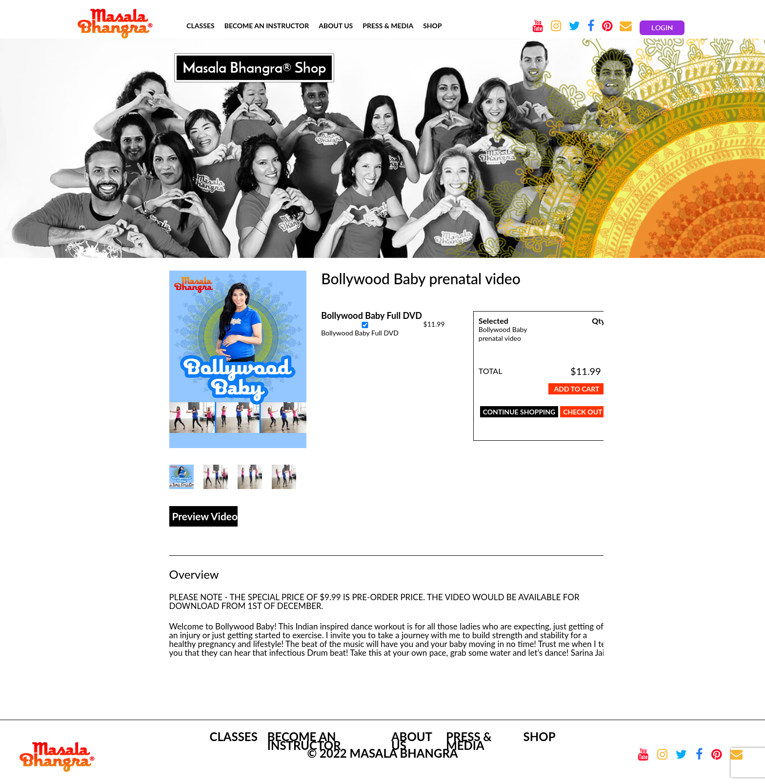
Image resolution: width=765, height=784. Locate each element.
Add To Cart (577, 389)
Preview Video (205, 516)
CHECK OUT (582, 412)
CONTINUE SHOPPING (519, 412)
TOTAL (491, 370)
